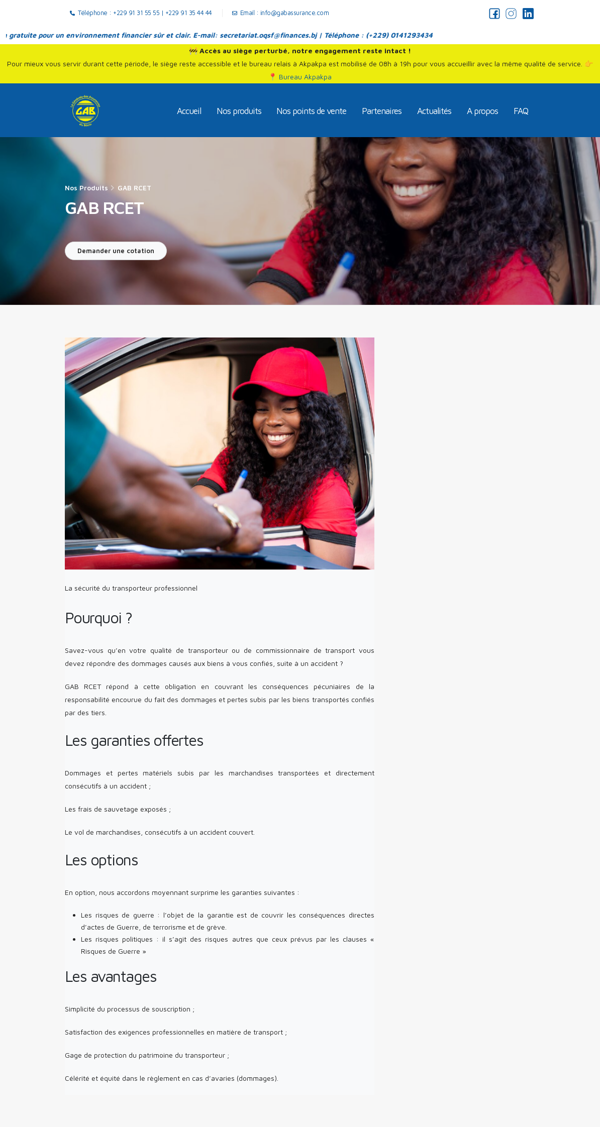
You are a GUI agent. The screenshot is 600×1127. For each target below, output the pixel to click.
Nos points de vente (311, 110)
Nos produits (239, 110)
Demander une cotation (115, 251)
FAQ (521, 110)
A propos (482, 110)
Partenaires (382, 110)
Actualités (434, 110)
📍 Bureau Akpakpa (300, 76)
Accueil (189, 110)
